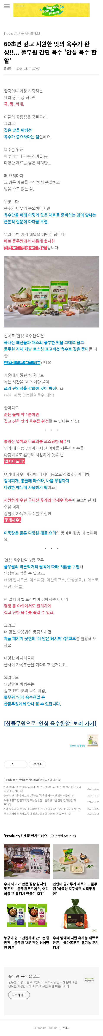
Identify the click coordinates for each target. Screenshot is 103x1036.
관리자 (65, 1028)
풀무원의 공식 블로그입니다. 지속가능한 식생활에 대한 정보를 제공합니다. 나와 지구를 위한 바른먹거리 (42, 984)
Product (10, 779)
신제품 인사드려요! (28, 779)
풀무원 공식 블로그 (24, 976)
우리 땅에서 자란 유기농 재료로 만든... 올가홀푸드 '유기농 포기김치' (40, 809)
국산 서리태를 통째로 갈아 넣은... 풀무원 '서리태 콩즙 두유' (35, 813)
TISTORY (52, 1028)
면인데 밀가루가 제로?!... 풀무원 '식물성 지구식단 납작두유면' (37, 795)
